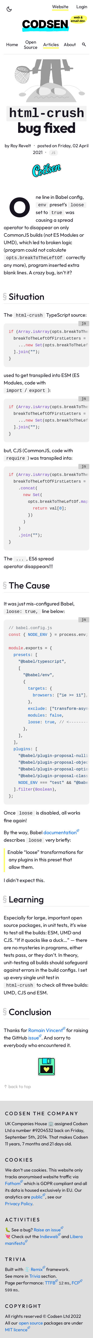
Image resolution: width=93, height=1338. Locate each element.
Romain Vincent (46, 1030)
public (38, 1197)
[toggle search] (83, 44)
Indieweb (50, 1236)
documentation (61, 832)
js (53, 152)
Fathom (14, 1183)
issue (34, 1038)
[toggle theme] (9, 9)
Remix (34, 1269)
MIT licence (17, 1330)
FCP (77, 1283)
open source (31, 1323)
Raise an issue (48, 1230)
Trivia (34, 1276)
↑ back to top (17, 1086)
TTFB (51, 1283)
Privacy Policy (18, 1203)
